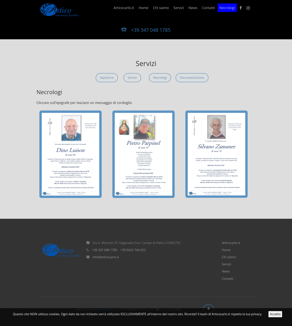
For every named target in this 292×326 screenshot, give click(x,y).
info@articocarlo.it (106, 257)
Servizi (178, 7)
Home (143, 7)
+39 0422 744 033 (132, 250)
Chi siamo (161, 7)
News (192, 7)
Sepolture (107, 79)
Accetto (275, 314)
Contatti (208, 7)
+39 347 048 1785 (145, 30)
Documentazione (192, 79)
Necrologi (227, 7)
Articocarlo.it (124, 7)
